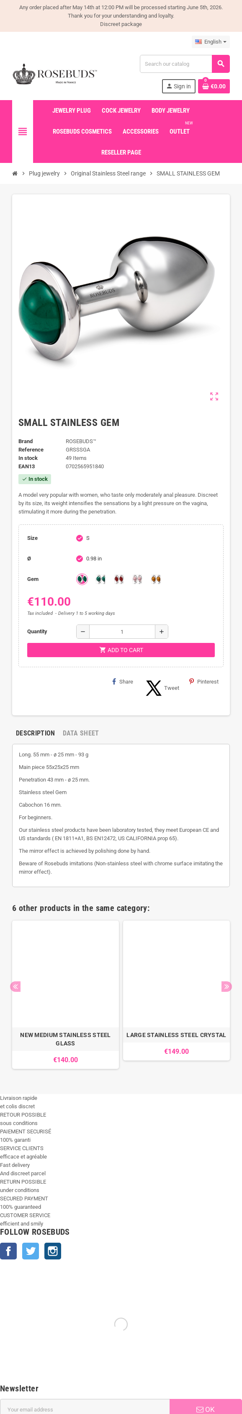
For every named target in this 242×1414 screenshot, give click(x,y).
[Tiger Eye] (156, 579)
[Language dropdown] (211, 42)
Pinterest (204, 681)
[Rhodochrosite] (137, 579)
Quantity (37, 631)
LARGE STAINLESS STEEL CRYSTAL (176, 1035)
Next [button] (226, 986)
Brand (25, 441)
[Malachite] (100, 579)
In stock (28, 458)
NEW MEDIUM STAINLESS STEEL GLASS (65, 1039)
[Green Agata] (82, 579)
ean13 (26, 466)
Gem (33, 579)
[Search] (184, 64)
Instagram (52, 1251)
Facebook (8, 1251)
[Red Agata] (119, 579)
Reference (31, 449)
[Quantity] (122, 631)
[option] (65, 995)
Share (122, 681)
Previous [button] (15, 986)
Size (32, 538)
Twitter (30, 1251)
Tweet (161, 688)
